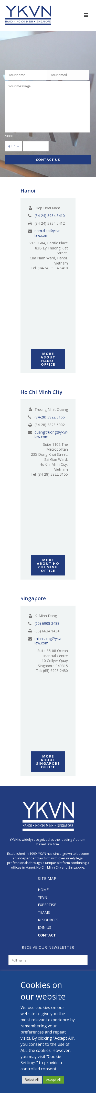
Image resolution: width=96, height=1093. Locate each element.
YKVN (42, 897)
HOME (43, 889)
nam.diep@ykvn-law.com (48, 233)
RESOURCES (48, 919)
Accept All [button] (53, 1079)
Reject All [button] (32, 1079)
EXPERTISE (47, 904)
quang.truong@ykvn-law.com (52, 434)
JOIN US (44, 927)
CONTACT (47, 935)
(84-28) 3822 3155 (50, 417)
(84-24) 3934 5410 (50, 215)
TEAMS (44, 912)
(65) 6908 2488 (47, 623)
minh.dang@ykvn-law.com (49, 640)
